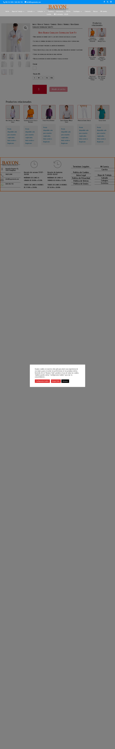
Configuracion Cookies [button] (42, 381)
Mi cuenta (104, 11)
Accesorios (59, 11)
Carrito (49, 14)
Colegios (40, 11)
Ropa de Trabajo (17, 11)
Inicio (7, 11)
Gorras (68, 11)
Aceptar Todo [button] (55, 381)
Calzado (30, 11)
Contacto (87, 11)
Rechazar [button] (65, 381)
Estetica (51, 11)
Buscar (95, 11)
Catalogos (76, 11)
